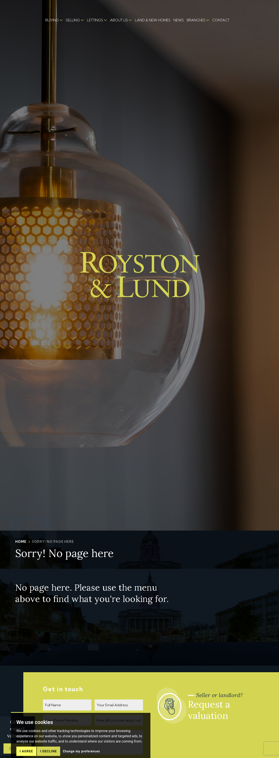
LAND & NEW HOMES (152, 20)
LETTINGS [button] (95, 20)
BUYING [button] (52, 20)
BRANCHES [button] (196, 20)
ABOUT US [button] (119, 20)
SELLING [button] (73, 20)
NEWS (179, 20)
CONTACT (221, 20)
